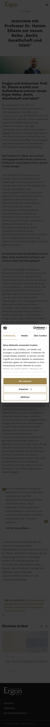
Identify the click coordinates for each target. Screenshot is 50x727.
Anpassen (25, 389)
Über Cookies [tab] (40, 335)
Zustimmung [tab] (9, 335)
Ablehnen (24, 397)
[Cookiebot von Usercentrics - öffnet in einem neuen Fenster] (35, 328)
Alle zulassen (25, 381)
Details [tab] (24, 335)
